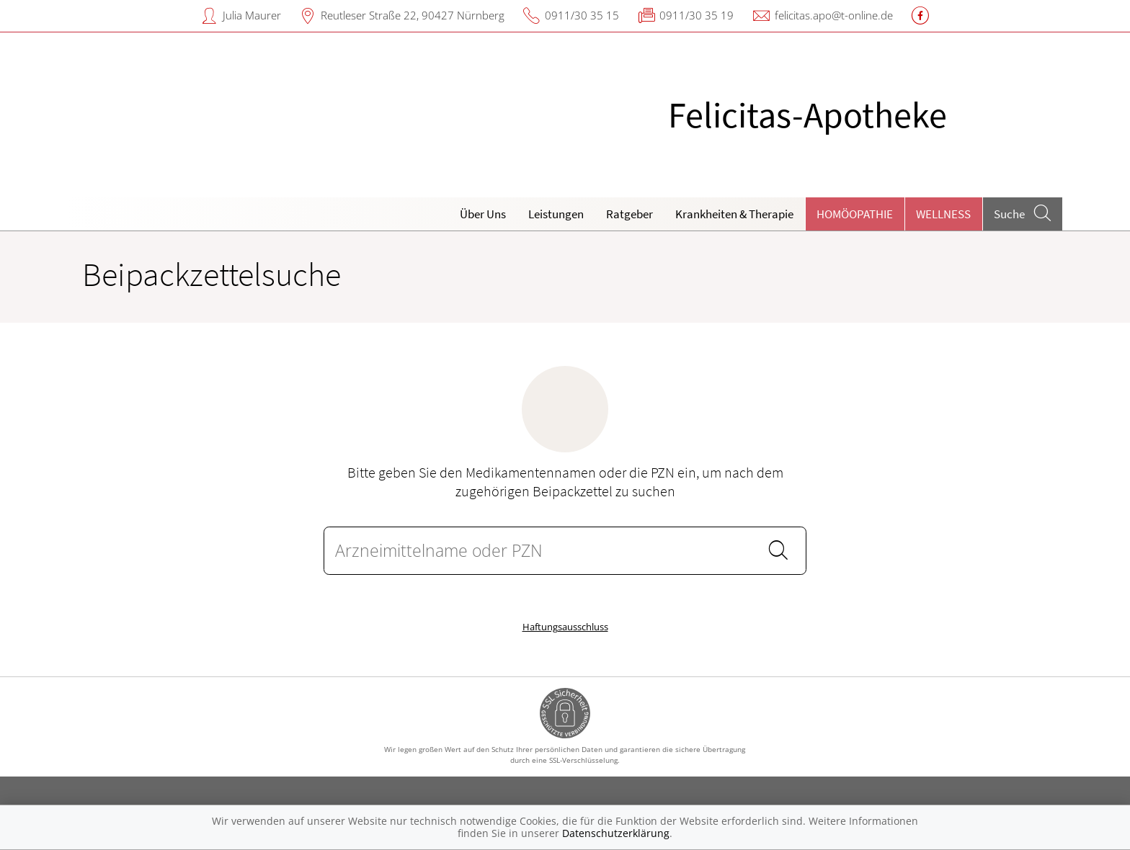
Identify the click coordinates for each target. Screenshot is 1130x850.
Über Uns (483, 214)
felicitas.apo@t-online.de (834, 15)
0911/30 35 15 (582, 15)
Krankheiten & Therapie (734, 214)
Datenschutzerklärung (615, 833)
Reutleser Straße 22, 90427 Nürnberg (412, 15)
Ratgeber (629, 214)
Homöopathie (855, 214)
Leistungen (556, 214)
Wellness (943, 214)
